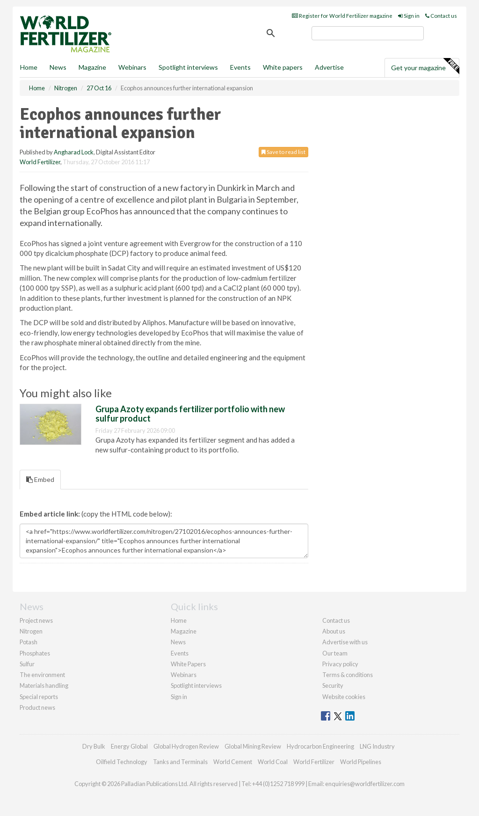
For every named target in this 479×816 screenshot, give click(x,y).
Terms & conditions (347, 674)
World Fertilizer (40, 162)
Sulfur (27, 664)
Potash (28, 642)
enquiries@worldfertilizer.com (365, 783)
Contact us (441, 16)
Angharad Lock (74, 152)
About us (333, 631)
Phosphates (35, 653)
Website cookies (343, 696)
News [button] (58, 67)
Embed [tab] (40, 479)
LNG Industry (377, 746)
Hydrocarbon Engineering (320, 746)
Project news (36, 620)
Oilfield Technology (121, 761)
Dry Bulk (93, 746)
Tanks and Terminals (180, 761)
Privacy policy (340, 664)
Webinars (132, 67)
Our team (335, 653)
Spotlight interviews (188, 67)
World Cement (232, 761)
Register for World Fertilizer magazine (342, 16)
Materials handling (44, 685)
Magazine (92, 67)
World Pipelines (360, 761)
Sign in (409, 16)
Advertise (329, 67)
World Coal (273, 761)
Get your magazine (425, 66)
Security (332, 685)
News (178, 642)
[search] (368, 33)
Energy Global (129, 746)
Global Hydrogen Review (186, 746)
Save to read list (283, 151)
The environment (42, 674)
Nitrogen (31, 631)
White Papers (188, 664)
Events (240, 67)
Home (28, 67)
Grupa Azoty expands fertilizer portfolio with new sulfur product (190, 413)
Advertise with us (345, 642)
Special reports (39, 696)
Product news (37, 707)
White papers (283, 67)
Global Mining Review (253, 746)
